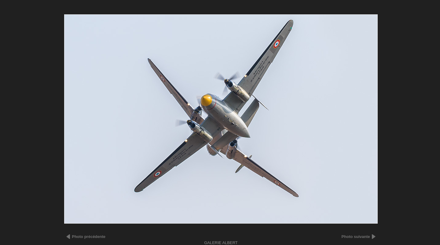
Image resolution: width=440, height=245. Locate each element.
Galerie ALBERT (221, 242)
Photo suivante (356, 236)
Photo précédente (88, 236)
